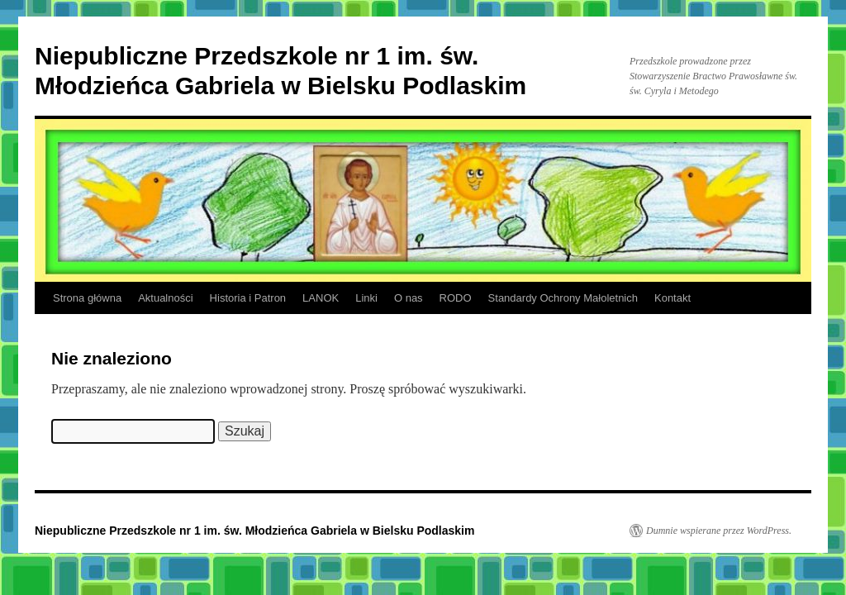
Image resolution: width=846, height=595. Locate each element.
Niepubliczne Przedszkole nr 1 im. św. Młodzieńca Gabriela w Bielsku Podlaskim (254, 530)
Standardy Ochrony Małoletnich (563, 298)
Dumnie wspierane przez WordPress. (718, 530)
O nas (408, 298)
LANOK (320, 298)
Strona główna (87, 298)
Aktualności (165, 298)
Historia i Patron (248, 298)
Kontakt (672, 298)
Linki (366, 298)
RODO (456, 298)
